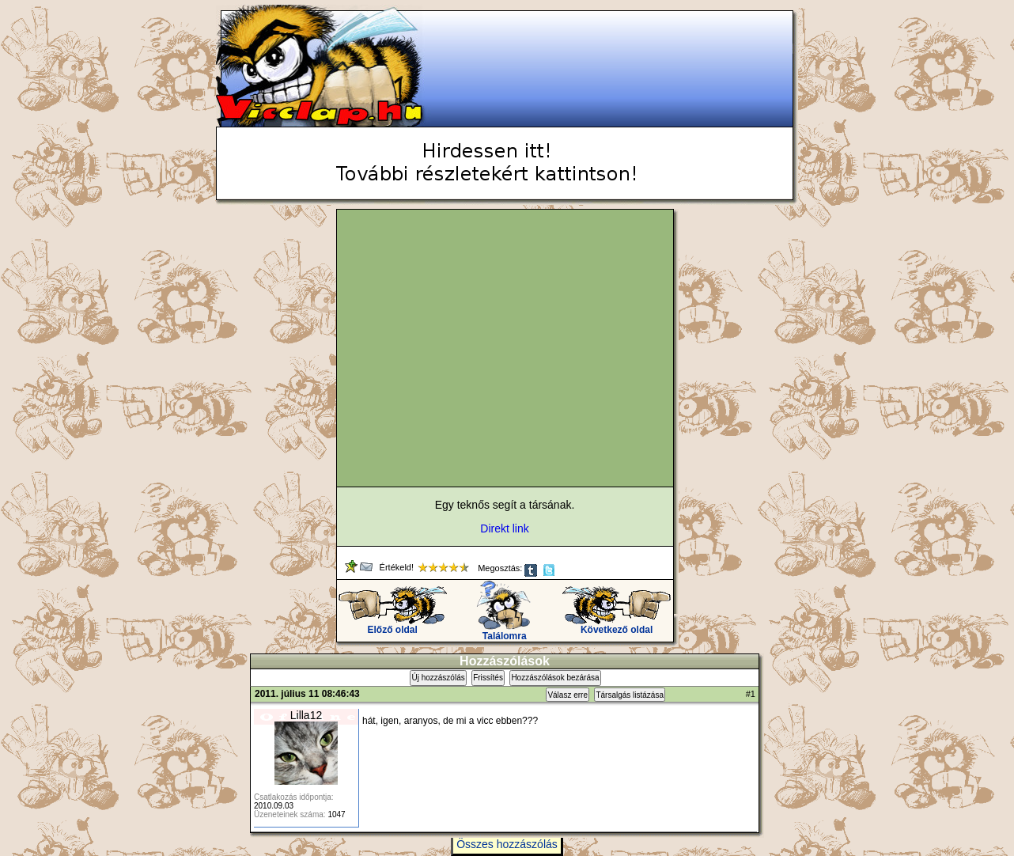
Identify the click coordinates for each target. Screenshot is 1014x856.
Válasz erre (567, 695)
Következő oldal (616, 625)
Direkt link (504, 528)
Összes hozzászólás (507, 844)
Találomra (504, 632)
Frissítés (488, 677)
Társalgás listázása (630, 695)
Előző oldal (393, 625)
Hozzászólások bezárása (555, 677)
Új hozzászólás (437, 677)
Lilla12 (306, 715)
